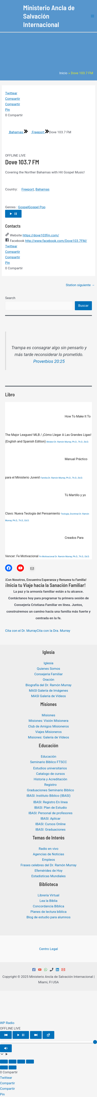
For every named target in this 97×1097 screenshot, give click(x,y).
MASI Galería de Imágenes (48, 690)
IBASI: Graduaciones (50, 829)
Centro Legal (48, 949)
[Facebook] (34, 969)
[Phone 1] (51, 969)
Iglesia (48, 663)
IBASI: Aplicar (50, 818)
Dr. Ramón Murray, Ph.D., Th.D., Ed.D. (71, 442)
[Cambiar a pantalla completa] (12, 1062)
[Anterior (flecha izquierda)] (4, 1067)
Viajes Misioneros (48, 732)
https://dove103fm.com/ (41, 235)
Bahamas (14, 132)
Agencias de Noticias (48, 854)
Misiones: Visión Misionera (48, 721)
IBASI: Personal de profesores (50, 813)
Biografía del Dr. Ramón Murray (48, 685)
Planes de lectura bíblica (49, 912)
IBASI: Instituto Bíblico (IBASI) (48, 796)
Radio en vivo (48, 849)
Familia (44, 478)
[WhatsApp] (45, 969)
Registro (50, 785)
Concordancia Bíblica (48, 906)
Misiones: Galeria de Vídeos (48, 737)
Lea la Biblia (48, 901)
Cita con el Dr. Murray (21, 631)
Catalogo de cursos (50, 774)
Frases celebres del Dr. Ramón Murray (48, 865)
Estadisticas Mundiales (48, 876)
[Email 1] (63, 969)
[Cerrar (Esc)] (30, 1062)
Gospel (23, 207)
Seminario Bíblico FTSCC (48, 762)
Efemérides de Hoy (48, 871)
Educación (48, 756)
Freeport (36, 132)
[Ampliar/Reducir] (4, 1062)
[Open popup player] (48, 1035)
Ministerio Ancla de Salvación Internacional (49, 15)
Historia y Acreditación (50, 779)
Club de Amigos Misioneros (48, 726)
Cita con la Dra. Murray (53, 631)
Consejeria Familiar (48, 674)
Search (10, 298)
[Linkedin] (57, 969)
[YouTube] (40, 969)
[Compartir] (21, 1062)
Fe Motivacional (46, 556)
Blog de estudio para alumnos (48, 917)
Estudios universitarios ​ (50, 768)
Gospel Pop (36, 207)
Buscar (83, 305)
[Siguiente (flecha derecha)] (12, 1067)
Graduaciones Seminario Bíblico (50, 790)
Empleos (48, 860)
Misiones (48, 715)
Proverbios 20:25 (49, 361)
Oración (48, 679)
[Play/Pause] (21, 1035)
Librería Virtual (48, 895)
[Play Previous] (6, 1035)
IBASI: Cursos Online (50, 824)
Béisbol (49, 442)
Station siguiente (80, 285)
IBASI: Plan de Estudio (50, 807)
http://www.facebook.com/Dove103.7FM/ (56, 241)
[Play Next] (36, 1035)
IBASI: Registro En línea (50, 802)
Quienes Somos (48, 669)
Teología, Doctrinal (70, 514)
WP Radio (7, 1023)
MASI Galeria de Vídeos (48, 696)
